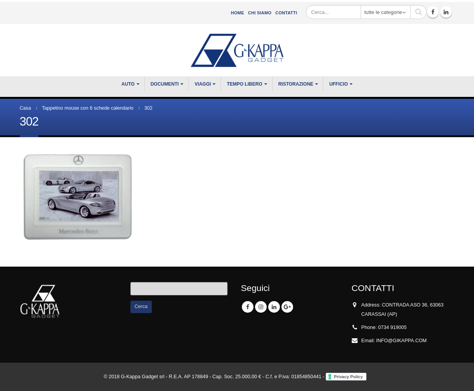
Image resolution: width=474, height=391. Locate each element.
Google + (287, 307)
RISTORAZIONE (295, 84)
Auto (128, 84)
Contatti (286, 12)
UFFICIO (338, 84)
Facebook (247, 307)
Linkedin (274, 307)
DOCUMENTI (165, 84)
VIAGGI (202, 84)
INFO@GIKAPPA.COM (401, 340)
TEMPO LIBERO (244, 84)
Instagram (261, 307)
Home (237, 12)
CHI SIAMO (259, 12)
